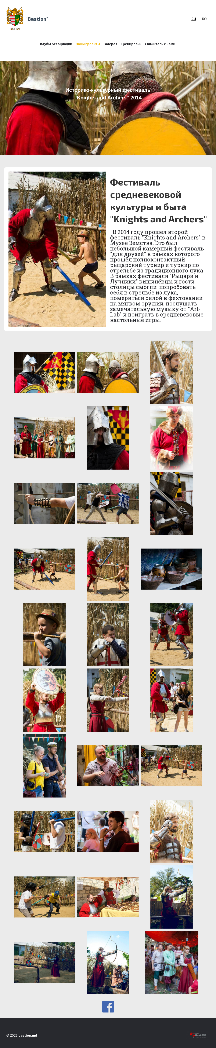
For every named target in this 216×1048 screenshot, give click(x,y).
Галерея (110, 44)
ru (193, 19)
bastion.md (27, 1035)
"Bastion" (37, 19)
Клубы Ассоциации (56, 44)
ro (204, 19)
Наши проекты (88, 44)
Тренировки (131, 44)
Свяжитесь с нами (160, 44)
